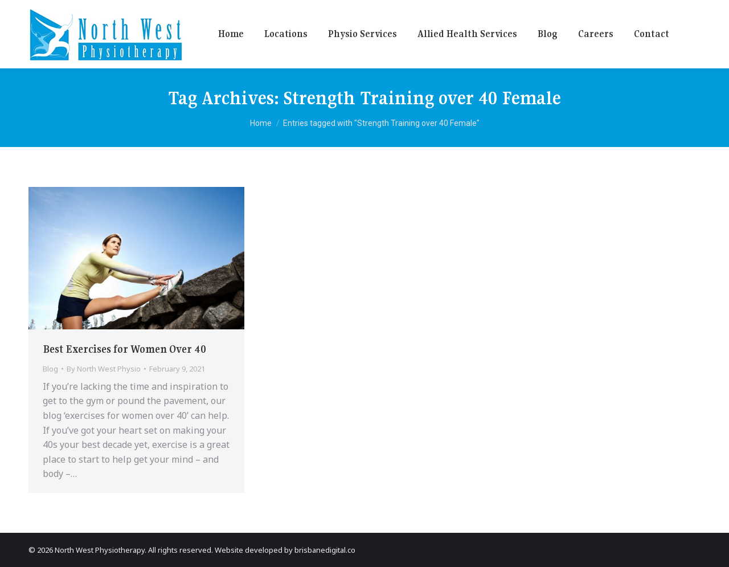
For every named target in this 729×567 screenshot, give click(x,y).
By (104, 369)
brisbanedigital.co (324, 550)
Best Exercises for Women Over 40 (124, 349)
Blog (50, 369)
